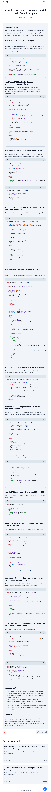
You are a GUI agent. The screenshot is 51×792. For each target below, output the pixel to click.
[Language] (43, 2)
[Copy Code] (43, 56)
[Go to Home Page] (7, 2)
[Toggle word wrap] (41, 56)
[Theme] (47, 2)
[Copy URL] (38, 732)
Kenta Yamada (27, 790)
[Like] (4, 732)
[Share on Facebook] (46, 732)
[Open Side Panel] (4, 2)
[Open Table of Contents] (45, 789)
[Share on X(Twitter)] (42, 732)
